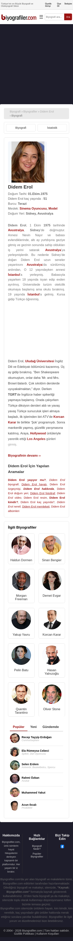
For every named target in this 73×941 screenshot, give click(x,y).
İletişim (68, 4)
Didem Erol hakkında (38, 488)
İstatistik (52, 127)
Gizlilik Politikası (24, 933)
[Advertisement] (36, 64)
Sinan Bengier (52, 560)
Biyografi (20, 127)
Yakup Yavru (21, 634)
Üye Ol (59, 5)
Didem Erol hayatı (34, 484)
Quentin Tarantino (21, 710)
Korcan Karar (52, 634)
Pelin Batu (21, 670)
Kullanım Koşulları (47, 933)
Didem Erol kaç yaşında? (38, 502)
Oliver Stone (51, 709)
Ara (68, 16)
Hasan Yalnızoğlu (52, 672)
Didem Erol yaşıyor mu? (27, 480)
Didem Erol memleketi (36, 506)
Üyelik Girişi (48, 5)
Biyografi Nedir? (37, 847)
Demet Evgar (52, 595)
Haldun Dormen (21, 560)
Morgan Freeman (21, 597)
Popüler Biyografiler (37, 855)
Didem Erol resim (35, 497)
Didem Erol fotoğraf (42, 493)
